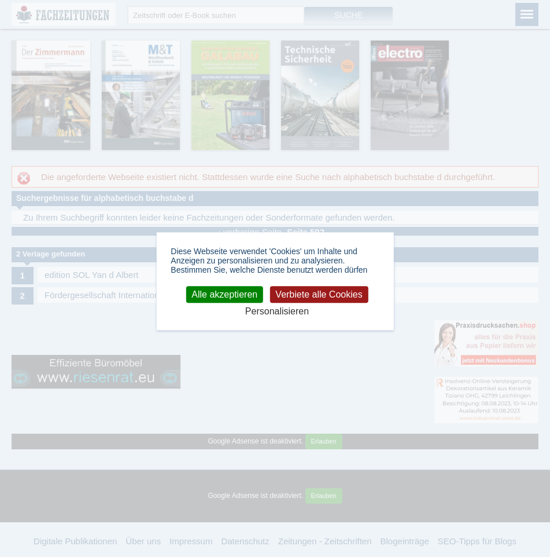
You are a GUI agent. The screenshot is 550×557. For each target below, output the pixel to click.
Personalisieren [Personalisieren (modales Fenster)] (277, 312)
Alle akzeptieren (224, 294)
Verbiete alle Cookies (318, 294)
